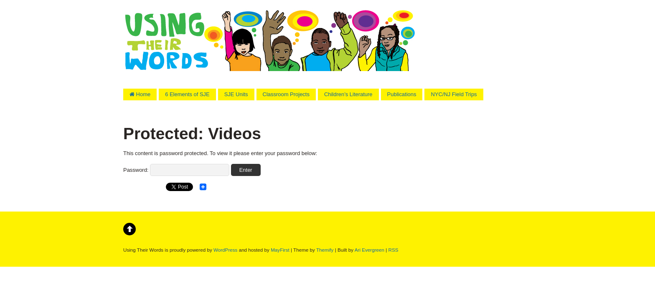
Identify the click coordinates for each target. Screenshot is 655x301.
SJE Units (236, 94)
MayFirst (280, 250)
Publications (401, 94)
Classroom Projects (286, 94)
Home (139, 94)
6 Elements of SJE (187, 94)
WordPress (225, 250)
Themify (324, 250)
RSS (393, 250)
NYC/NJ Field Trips (454, 94)
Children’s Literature (348, 94)
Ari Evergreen (369, 250)
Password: (176, 170)
